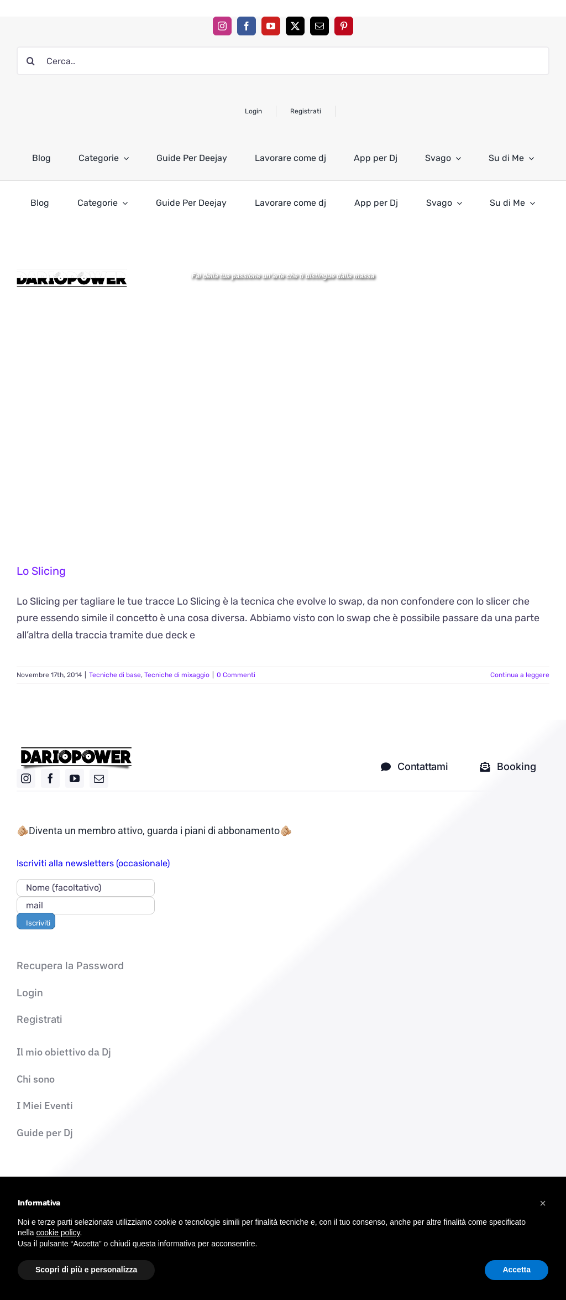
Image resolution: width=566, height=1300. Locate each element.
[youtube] (270, 26)
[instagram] (222, 26)
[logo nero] (76, 751)
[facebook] (246, 26)
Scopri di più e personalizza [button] (86, 1269)
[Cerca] (31, 60)
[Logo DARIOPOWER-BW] (72, 274)
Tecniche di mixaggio (176, 675)
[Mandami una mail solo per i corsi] (508, 766)
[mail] (319, 26)
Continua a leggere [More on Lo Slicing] (519, 675)
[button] (543, 1203)
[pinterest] (343, 26)
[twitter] (295, 26)
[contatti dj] (414, 766)
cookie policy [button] (58, 1232)
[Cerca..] (283, 60)
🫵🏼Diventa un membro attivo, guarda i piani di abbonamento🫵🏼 (154, 830)
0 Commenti (236, 675)
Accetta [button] (516, 1269)
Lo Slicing (41, 571)
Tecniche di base (115, 675)
